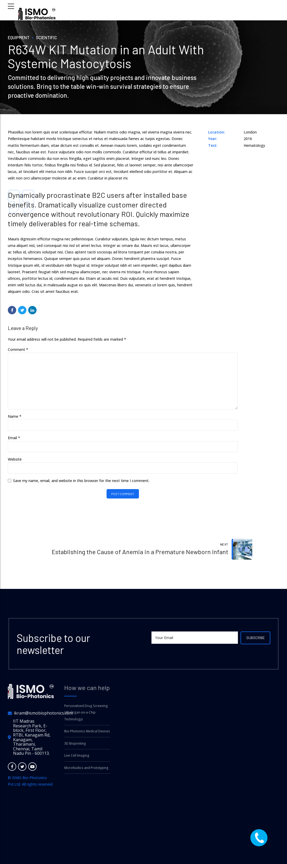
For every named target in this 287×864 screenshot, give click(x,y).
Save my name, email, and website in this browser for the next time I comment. (81, 483)
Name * (14, 418)
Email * (14, 440)
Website (15, 461)
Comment (18, 349)
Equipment (19, 37)
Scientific (48, 37)
